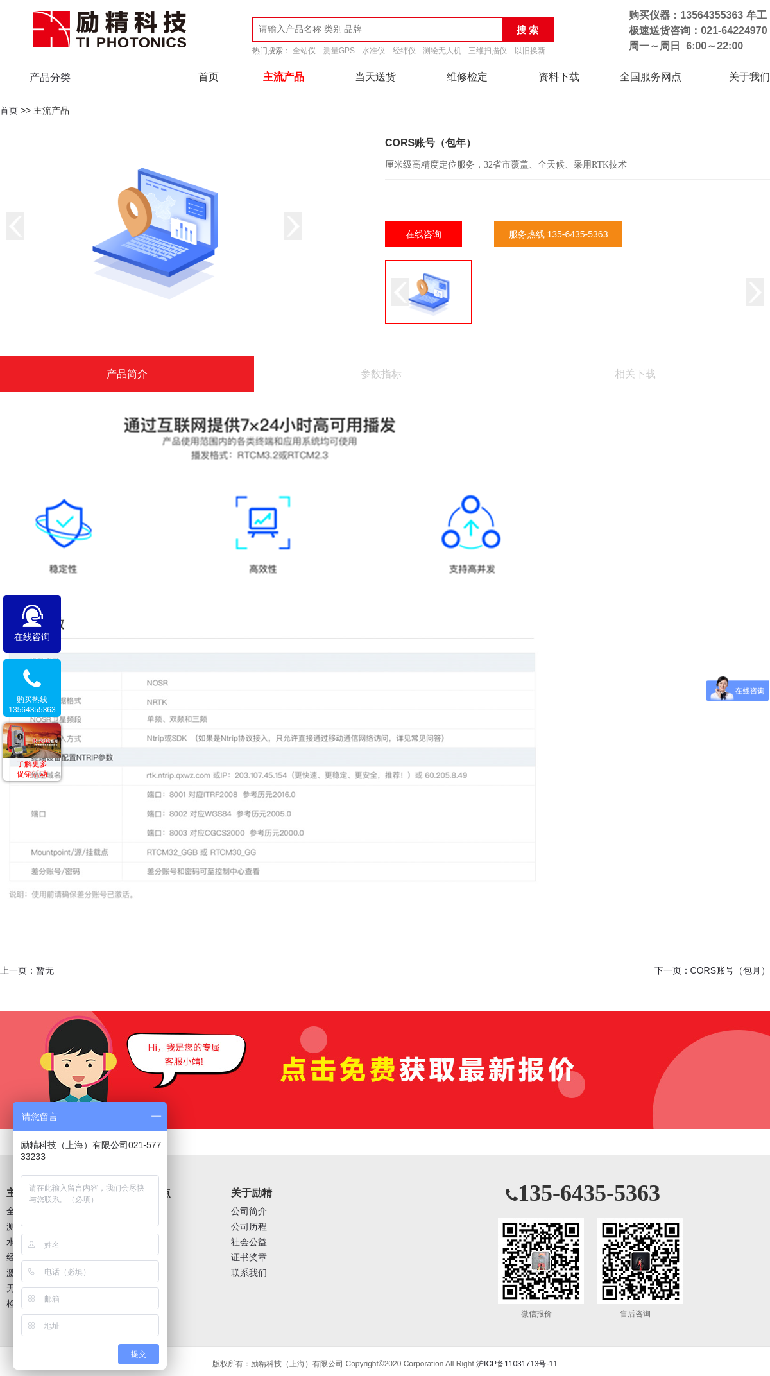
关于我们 (749, 76)
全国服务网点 (650, 76)
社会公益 (249, 1242)
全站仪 (304, 50)
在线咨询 (423, 234)
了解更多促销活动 (32, 768)
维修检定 (467, 76)
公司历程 (249, 1227)
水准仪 (373, 50)
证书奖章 (249, 1257)
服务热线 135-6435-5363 (558, 234)
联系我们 (249, 1273)
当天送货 (375, 76)
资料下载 (558, 76)
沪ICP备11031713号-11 (517, 1363)
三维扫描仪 (487, 50)
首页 (208, 76)
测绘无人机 (442, 50)
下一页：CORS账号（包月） (712, 970)
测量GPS (339, 50)
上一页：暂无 (27, 970)
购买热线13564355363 (31, 704)
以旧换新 (530, 50)
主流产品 (283, 76)
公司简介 (249, 1211)
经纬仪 (404, 50)
